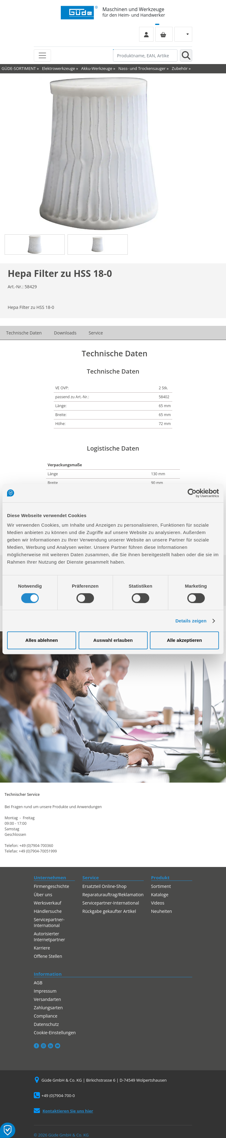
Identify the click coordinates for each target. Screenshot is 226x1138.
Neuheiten (161, 911)
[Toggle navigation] (42, 55)
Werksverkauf (47, 903)
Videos (157, 903)
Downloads (65, 333)
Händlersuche (48, 911)
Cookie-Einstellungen (55, 1032)
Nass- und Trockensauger (142, 68)
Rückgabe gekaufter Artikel (109, 911)
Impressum (45, 991)
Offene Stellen (48, 956)
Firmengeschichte (51, 886)
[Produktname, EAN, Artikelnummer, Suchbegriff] (145, 55)
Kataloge (160, 894)
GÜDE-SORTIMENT (19, 68)
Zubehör (180, 68)
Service (96, 333)
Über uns (43, 894)
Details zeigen (190, 620)
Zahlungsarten (48, 1007)
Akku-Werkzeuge (96, 68)
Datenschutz (46, 1024)
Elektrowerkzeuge (58, 68)
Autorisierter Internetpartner (49, 936)
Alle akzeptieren (184, 640)
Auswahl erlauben (113, 640)
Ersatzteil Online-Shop (104, 886)
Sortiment (161, 886)
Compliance (45, 1016)
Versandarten (47, 999)
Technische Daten (24, 333)
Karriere (42, 948)
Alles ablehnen (41, 640)
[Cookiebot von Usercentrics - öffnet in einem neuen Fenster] (192, 493)
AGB (38, 983)
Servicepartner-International (49, 922)
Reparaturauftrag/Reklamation (112, 894)
